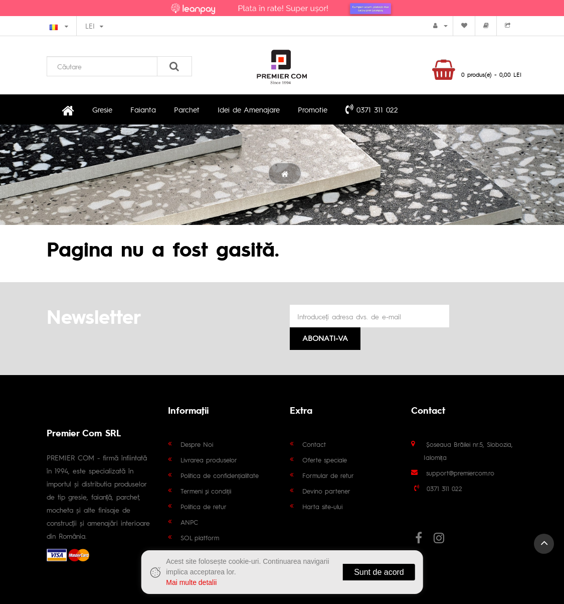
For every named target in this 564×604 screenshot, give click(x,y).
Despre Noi (196, 444)
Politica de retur (203, 506)
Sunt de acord (379, 572)
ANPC (189, 522)
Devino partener (326, 491)
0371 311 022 (371, 109)
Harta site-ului (322, 506)
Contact (314, 444)
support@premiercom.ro (460, 472)
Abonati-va (325, 337)
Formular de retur (328, 475)
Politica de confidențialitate (219, 475)
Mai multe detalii (191, 582)
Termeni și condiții (205, 491)
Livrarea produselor (208, 459)
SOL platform (199, 537)
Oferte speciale (324, 459)
